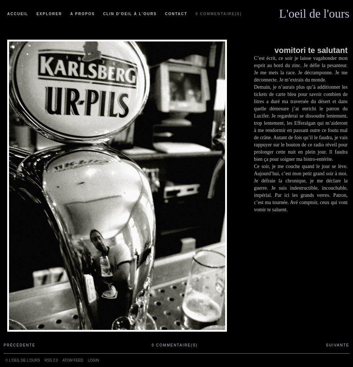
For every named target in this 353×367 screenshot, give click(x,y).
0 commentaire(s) (219, 14)
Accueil (17, 14)
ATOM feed (73, 360)
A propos (82, 14)
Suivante (337, 345)
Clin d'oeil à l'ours (130, 14)
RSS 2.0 (51, 360)
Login (93, 360)
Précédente (19, 345)
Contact (176, 14)
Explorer (49, 14)
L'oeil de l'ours (314, 12)
